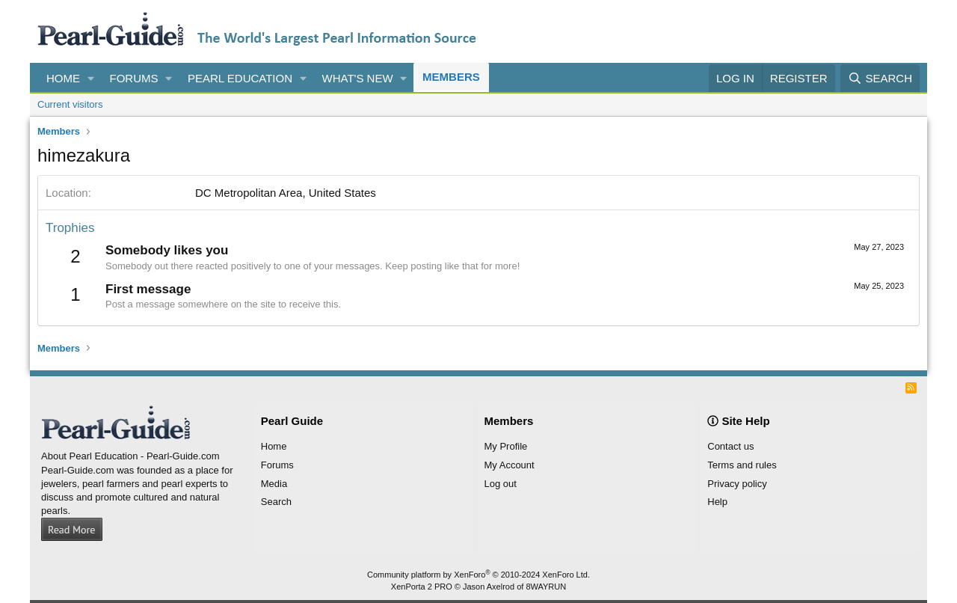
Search (276, 501)
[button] (91, 78)
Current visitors (69, 104)
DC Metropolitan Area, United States (285, 192)
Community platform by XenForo (478, 574)
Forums (134, 78)
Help (717, 501)
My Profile (506, 446)
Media (274, 483)
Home (63, 78)
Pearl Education (240, 78)
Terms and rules (741, 465)
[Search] (880, 78)
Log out (500, 483)
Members (451, 76)
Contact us (730, 446)
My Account (509, 465)
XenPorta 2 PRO (421, 586)
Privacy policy (736, 483)
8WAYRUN (546, 586)
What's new (357, 78)
